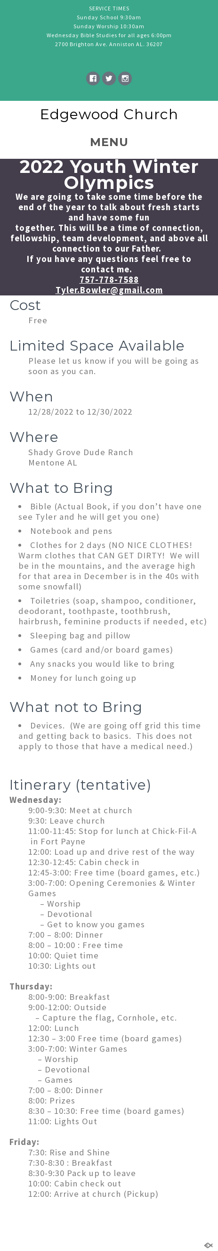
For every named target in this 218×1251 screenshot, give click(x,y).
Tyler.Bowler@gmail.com (109, 290)
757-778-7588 (109, 279)
